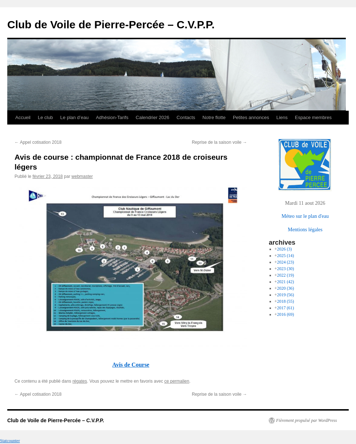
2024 (285, 262)
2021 (285, 281)
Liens (282, 117)
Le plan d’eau (74, 117)
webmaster (82, 176)
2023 (285, 268)
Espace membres (313, 117)
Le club (45, 117)
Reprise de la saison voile (219, 142)
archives (282, 242)
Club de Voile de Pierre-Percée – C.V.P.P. (111, 24)
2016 (285, 314)
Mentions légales (305, 229)
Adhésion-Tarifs (112, 117)
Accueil (23, 117)
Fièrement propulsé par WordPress (306, 420)
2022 (285, 275)
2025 (285, 255)
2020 (285, 288)
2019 (285, 294)
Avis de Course (130, 365)
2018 (285, 301)
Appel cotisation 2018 (38, 142)
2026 (284, 249)
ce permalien (176, 381)
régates (79, 381)
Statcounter (10, 440)
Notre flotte (214, 117)
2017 (285, 307)
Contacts (186, 117)
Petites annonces (251, 117)
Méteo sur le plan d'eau (305, 216)
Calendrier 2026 (153, 117)
